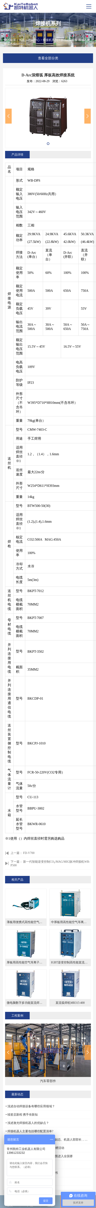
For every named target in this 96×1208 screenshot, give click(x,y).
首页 (22, 40)
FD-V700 (29, 853)
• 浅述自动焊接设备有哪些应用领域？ (30, 1106)
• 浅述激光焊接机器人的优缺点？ (27, 1123)
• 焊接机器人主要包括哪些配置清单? (29, 1131)
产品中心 (34, 40)
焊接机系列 (50, 40)
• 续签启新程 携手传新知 (22, 1114)
